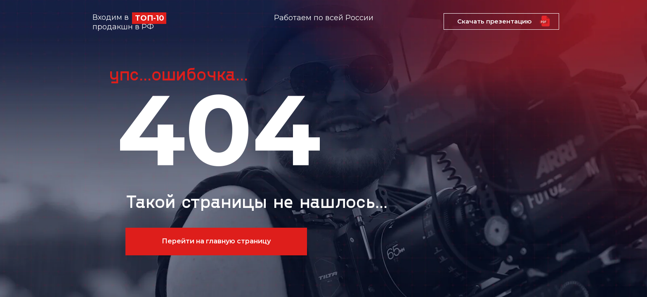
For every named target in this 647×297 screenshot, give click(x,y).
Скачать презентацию (494, 21)
